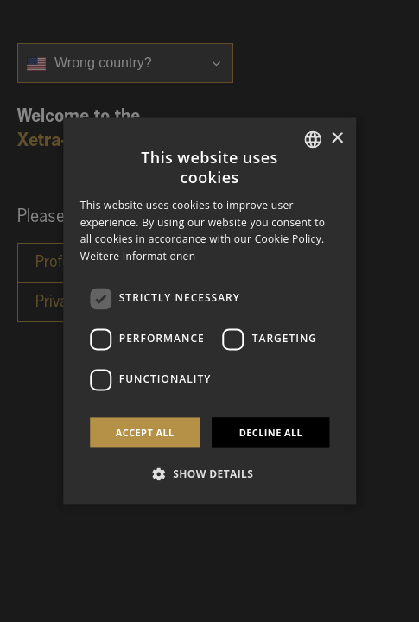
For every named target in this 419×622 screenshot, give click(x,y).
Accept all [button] (145, 432)
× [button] (336, 138)
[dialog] (209, 311)
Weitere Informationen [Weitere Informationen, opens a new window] (138, 257)
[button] (210, 474)
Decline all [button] (271, 432)
